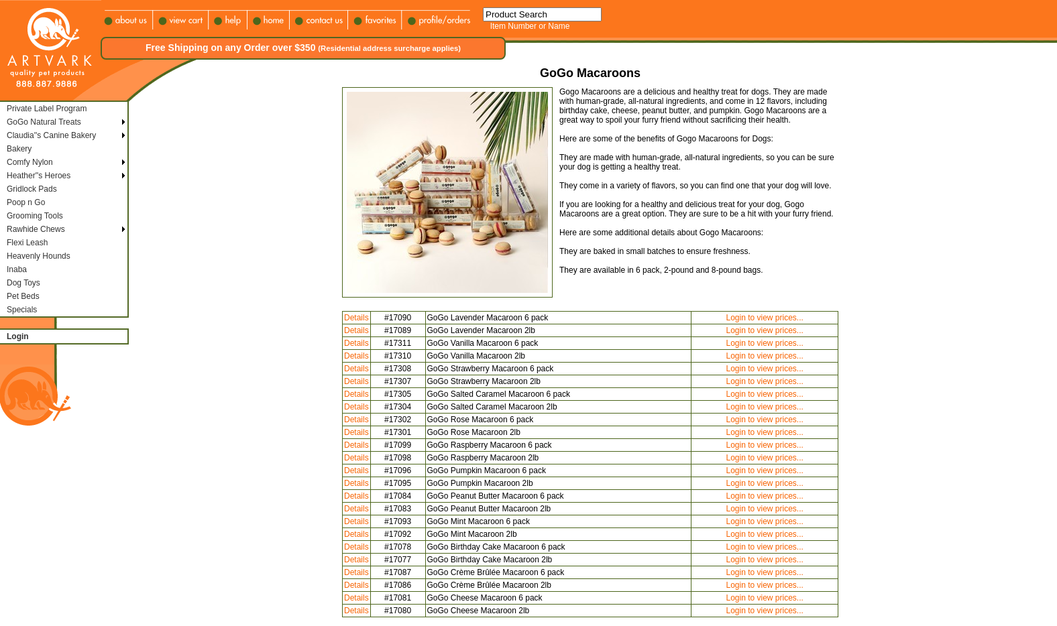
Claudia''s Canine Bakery (51, 135)
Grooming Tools (35, 216)
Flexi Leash (27, 242)
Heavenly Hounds (38, 256)
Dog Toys (23, 283)
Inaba (17, 269)
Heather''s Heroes (38, 175)
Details (356, 317)
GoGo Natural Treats (44, 122)
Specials (22, 309)
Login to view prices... (764, 317)
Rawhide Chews (36, 229)
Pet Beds (23, 296)
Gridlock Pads (32, 189)
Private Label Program (47, 108)
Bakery (19, 148)
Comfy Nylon (30, 162)
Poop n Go (26, 202)
